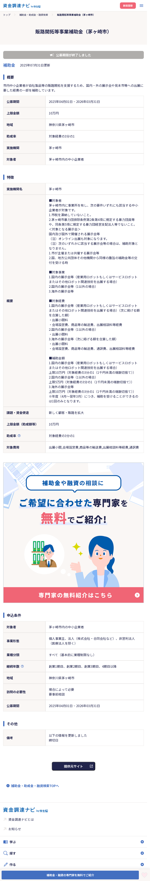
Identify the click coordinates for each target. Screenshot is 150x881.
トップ (6, 14)
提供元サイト (73, 766)
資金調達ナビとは (21, 819)
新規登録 (128, 5)
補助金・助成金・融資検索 (33, 14)
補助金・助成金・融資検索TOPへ (35, 785)
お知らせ (14, 828)
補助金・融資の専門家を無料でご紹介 (70, 875)
